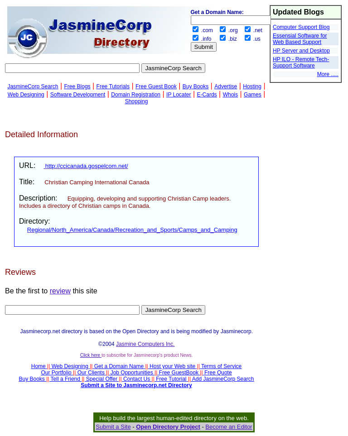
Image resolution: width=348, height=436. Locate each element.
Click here (91, 355)
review (60, 291)
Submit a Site (113, 426)
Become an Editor (228, 426)
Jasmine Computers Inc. (145, 344)
